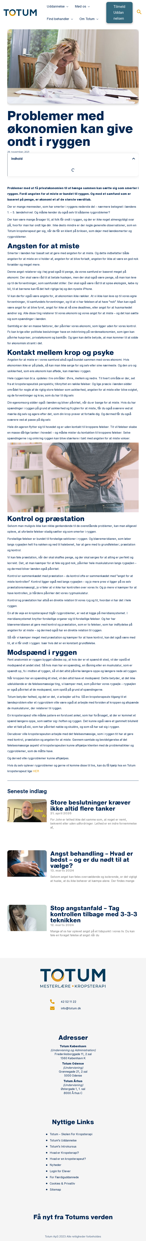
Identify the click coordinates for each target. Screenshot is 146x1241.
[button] (66, 6)
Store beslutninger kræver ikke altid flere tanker (90, 805)
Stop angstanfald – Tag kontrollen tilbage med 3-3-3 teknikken (93, 914)
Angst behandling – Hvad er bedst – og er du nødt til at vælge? (91, 859)
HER (36, 771)
